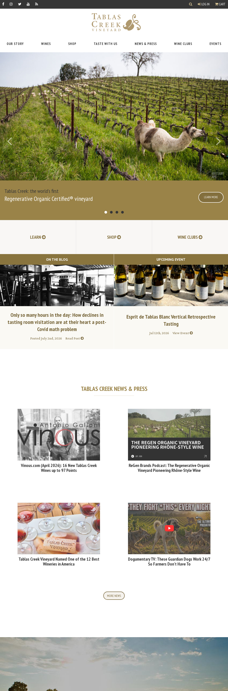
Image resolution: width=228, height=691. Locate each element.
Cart (220, 4)
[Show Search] (191, 4)
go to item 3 (117, 212)
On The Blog (57, 259)
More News (114, 596)
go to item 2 (111, 212)
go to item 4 (122, 212)
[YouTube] (28, 4)
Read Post (74, 338)
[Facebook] (3, 4)
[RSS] (36, 4)
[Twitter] (20, 4)
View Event (183, 333)
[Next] (218, 141)
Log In (204, 4)
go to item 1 (105, 212)
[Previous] (9, 141)
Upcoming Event (171, 259)
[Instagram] (11, 4)
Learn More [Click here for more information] (211, 197)
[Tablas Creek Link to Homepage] (114, 22)
